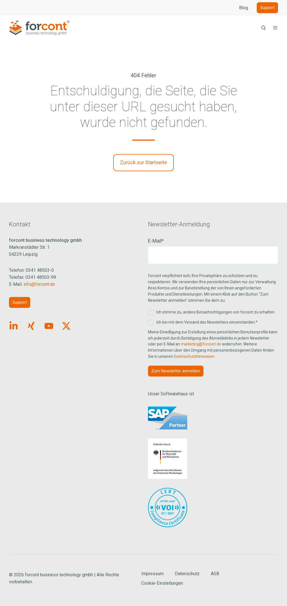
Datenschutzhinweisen (194, 356)
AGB (215, 573)
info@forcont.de (39, 284)
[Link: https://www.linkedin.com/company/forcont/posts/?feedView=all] (13, 326)
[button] (263, 28)
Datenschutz (187, 573)
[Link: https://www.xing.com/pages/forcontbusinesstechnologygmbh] (31, 326)
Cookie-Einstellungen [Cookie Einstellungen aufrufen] (162, 583)
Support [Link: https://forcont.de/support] (19, 302)
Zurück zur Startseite (143, 162)
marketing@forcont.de (201, 344)
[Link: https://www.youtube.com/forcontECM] (49, 326)
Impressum (152, 573)
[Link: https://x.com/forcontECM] (66, 326)
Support (267, 7)
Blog (243, 7)
